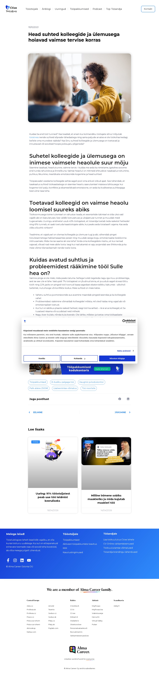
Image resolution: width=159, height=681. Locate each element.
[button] (120, 399)
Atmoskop (31, 628)
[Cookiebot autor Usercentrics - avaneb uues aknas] (124, 321)
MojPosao (96, 606)
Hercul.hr (96, 617)
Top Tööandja (114, 9)
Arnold (51, 606)
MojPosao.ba (97, 609)
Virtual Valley (97, 621)
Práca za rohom (33, 621)
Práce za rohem (33, 624)
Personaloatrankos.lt (78, 628)
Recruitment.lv (76, 632)
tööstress (34, 137)
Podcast (97, 9)
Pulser (94, 624)
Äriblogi (46, 9)
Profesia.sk (31, 609)
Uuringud (60, 9)
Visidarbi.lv (74, 621)
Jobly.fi (116, 606)
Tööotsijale (31, 9)
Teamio (51, 609)
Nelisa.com (31, 632)
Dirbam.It (74, 617)
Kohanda (79, 358)
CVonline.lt (74, 606)
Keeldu (42, 358)
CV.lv (72, 609)
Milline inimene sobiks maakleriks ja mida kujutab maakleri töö (106, 499)
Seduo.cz (52, 613)
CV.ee (72, 613)
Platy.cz (51, 621)
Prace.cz (30, 617)
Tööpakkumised (79, 9)
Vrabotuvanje (97, 613)
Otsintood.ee (75, 624)
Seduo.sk (52, 617)
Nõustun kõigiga (117, 358)
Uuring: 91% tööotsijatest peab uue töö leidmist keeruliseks (53, 497)
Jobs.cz (30, 606)
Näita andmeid (124, 351)
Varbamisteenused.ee (79, 636)
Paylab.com (53, 628)
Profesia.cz (31, 613)
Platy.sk (51, 624)
